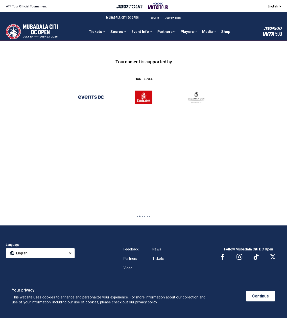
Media (209, 31)
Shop (225, 31)
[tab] (137, 216)
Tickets (97, 31)
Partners (166, 31)
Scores (118, 31)
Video (127, 268)
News (156, 249)
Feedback (131, 249)
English (273, 6)
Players (189, 31)
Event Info (142, 31)
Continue (260, 296)
